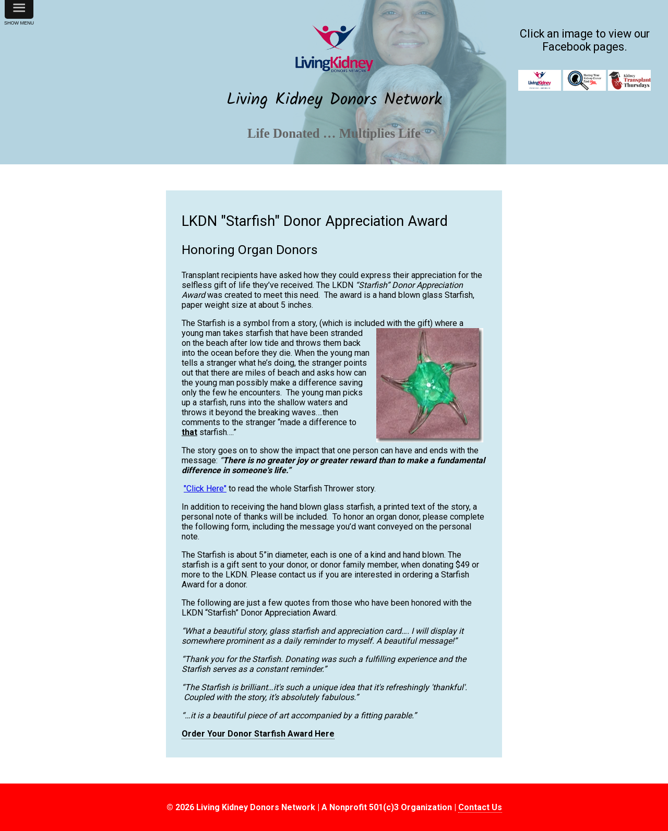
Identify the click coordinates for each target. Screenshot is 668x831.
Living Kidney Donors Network (334, 100)
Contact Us (480, 807)
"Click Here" (205, 488)
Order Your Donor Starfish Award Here (258, 734)
